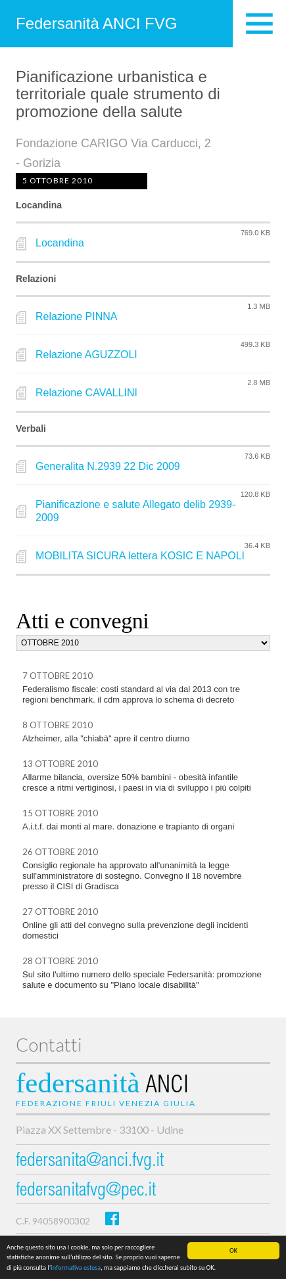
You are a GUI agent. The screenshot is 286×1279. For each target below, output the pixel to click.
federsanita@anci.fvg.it (90, 1161)
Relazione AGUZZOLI (86, 354)
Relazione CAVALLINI (86, 392)
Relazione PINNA (77, 316)
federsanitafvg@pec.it (86, 1191)
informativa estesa (76, 1268)
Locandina (60, 242)
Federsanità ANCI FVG (96, 23)
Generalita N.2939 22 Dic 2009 (108, 466)
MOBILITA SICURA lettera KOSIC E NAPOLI (140, 555)
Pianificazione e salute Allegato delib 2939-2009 (135, 511)
